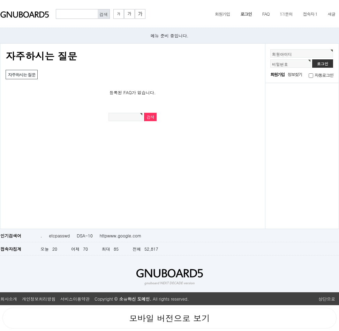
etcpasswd (59, 235)
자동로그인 (324, 75)
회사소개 (8, 299)
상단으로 (326, 299)
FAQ (266, 14)
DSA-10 (84, 235)
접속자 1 (310, 14)
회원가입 (222, 14)
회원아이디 (282, 54)
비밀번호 (280, 64)
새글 (331, 14)
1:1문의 (286, 14)
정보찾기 (295, 74)
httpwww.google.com (121, 235)
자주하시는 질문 (21, 75)
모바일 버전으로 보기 (169, 318)
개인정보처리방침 (38, 299)
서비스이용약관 (75, 299)
